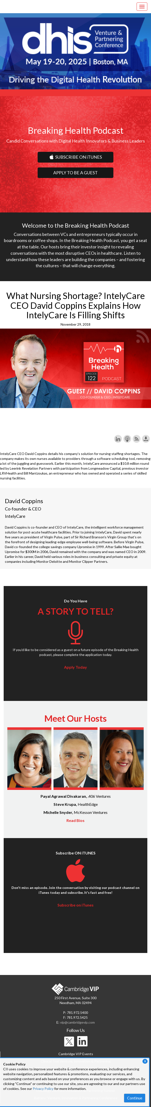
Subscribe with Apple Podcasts (127, 439)
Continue (134, 1098)
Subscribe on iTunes (75, 905)
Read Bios (75, 820)
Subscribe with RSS (136, 439)
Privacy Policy (43, 1088)
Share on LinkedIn (118, 439)
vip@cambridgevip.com (77, 1022)
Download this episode (146, 439)
